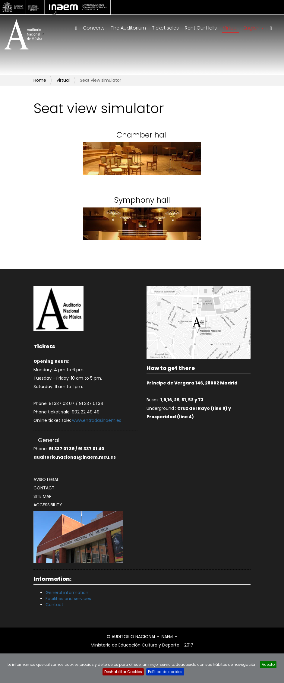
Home (39, 80)
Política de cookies (165, 671)
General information (67, 593)
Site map (42, 496)
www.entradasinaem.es (96, 420)
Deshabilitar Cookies (123, 671)
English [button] (254, 27)
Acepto (268, 664)
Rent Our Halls (201, 27)
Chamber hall (142, 135)
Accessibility (47, 505)
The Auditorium (128, 27)
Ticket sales (165, 27)
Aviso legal (46, 479)
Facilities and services (68, 599)
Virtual (230, 27)
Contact (44, 488)
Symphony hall (142, 200)
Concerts (94, 27)
